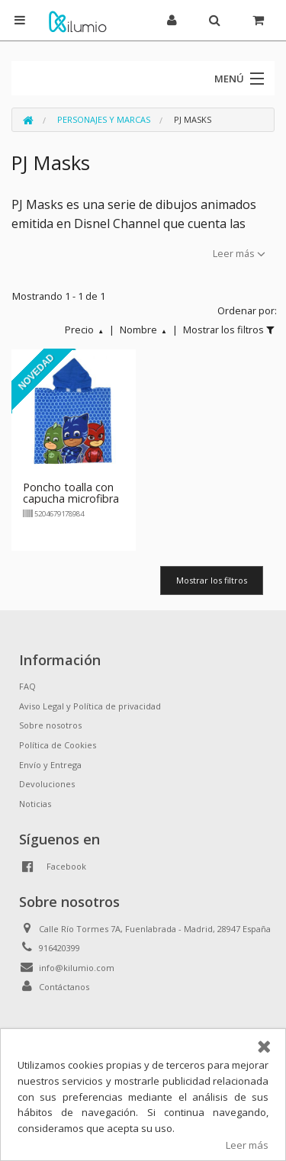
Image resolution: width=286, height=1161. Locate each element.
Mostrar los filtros (211, 580)
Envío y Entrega (50, 764)
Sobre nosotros (50, 725)
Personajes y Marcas (103, 119)
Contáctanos (64, 986)
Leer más (247, 1145)
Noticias (35, 803)
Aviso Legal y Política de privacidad (90, 706)
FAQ (27, 686)
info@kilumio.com (76, 967)
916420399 (59, 948)
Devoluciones (47, 784)
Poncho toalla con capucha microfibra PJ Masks (71, 499)
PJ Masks (192, 119)
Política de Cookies (57, 745)
